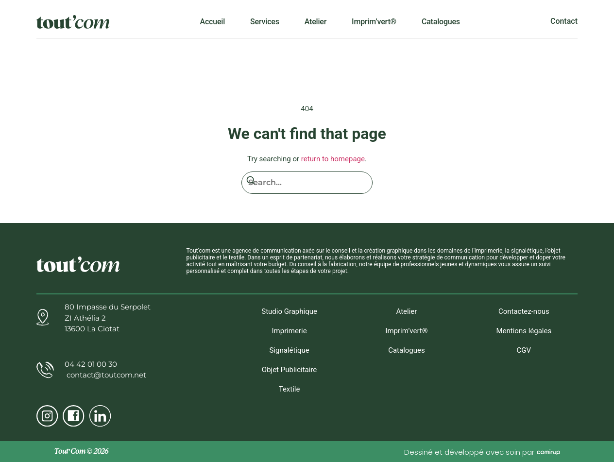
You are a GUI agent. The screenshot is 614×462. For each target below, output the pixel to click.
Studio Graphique (289, 311)
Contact (564, 21)
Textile (289, 391)
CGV (524, 351)
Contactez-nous (523, 311)
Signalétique (289, 351)
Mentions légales (523, 331)
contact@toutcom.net (105, 374)
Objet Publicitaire (289, 371)
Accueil (212, 21)
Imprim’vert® (374, 21)
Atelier (315, 21)
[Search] (250, 182)
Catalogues (441, 21)
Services (264, 21)
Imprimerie (289, 331)
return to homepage (333, 158)
